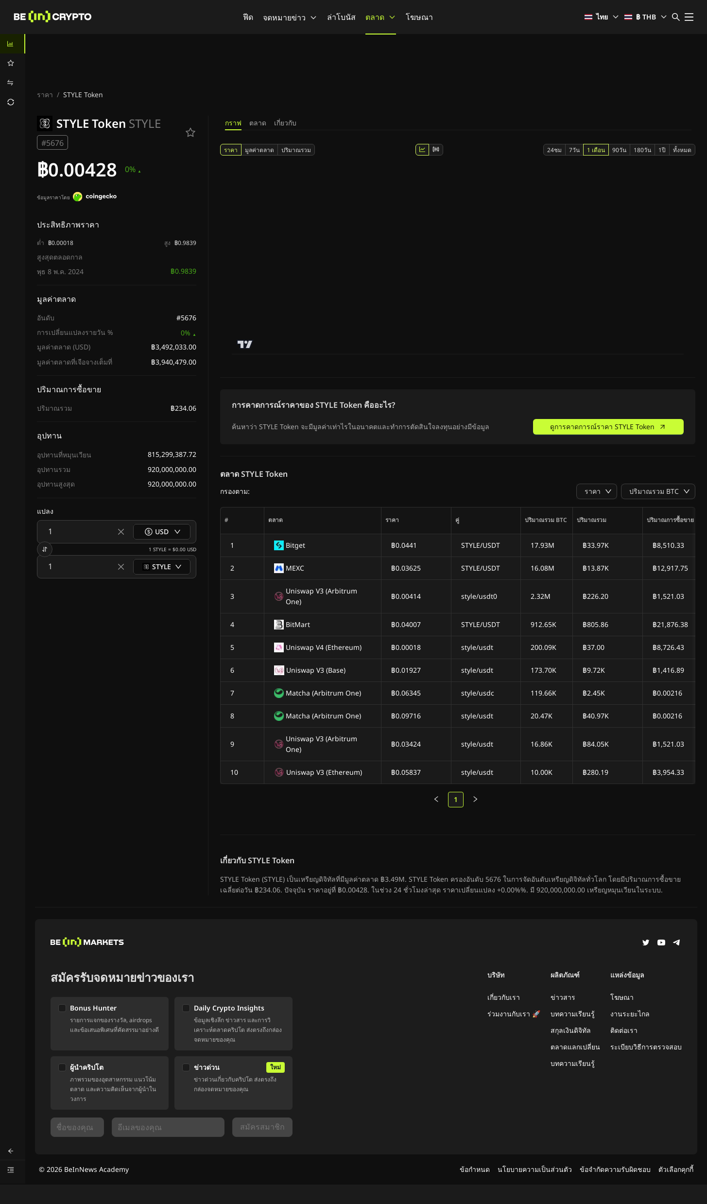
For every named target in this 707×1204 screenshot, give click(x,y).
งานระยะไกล (630, 1013)
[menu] (12, 73)
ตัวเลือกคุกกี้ (675, 1169)
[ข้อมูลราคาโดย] (95, 198)
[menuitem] (12, 43)
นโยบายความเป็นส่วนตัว (535, 1169)
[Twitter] (646, 943)
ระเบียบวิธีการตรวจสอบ (646, 1046)
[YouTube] (661, 943)
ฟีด (248, 17)
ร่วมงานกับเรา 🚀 (513, 1013)
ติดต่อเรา (624, 1030)
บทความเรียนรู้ (573, 1013)
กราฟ (233, 122)
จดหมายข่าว (290, 17)
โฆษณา (419, 17)
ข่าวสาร (563, 997)
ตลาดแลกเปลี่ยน (575, 1046)
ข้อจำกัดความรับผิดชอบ (615, 1169)
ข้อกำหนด (475, 1169)
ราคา (45, 94)
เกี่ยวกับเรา (503, 997)
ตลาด (380, 17)
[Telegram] (677, 943)
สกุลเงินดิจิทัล (571, 1030)
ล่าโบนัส (341, 17)
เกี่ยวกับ (285, 122)
